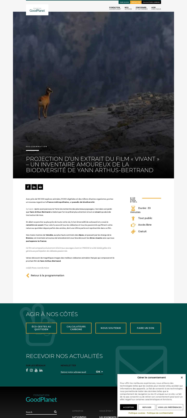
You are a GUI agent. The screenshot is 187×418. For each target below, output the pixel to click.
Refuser (146, 407)
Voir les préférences (170, 407)
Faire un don (124, 2)
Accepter (128, 407)
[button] (182, 377)
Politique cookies (137, 413)
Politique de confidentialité (160, 413)
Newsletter (135, 2)
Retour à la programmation (45, 275)
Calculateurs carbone (151, 2)
